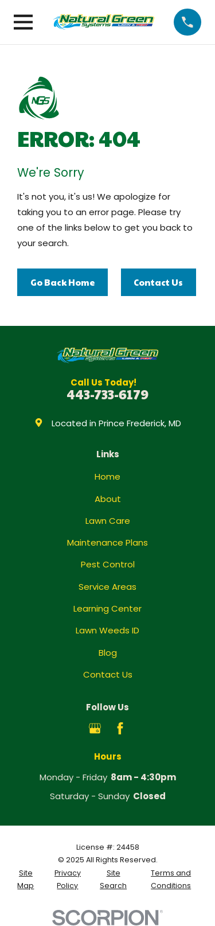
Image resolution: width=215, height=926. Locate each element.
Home (107, 476)
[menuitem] (25, 880)
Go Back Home (62, 282)
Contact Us (158, 282)
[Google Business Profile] (95, 728)
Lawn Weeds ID (107, 630)
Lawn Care (107, 521)
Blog (108, 653)
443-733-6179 (107, 394)
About (108, 499)
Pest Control (108, 564)
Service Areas (107, 587)
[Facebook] (120, 728)
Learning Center (107, 608)
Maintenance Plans (107, 542)
